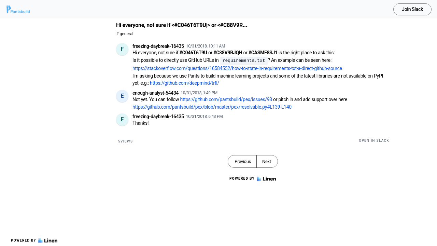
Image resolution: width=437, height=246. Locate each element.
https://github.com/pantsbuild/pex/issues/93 (226, 99)
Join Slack (412, 9)
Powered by (34, 240)
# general (124, 33)
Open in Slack (374, 140)
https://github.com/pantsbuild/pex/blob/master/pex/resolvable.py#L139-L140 (212, 107)
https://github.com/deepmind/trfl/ (184, 83)
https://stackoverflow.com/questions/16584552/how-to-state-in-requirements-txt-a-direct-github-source (237, 68)
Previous (243, 161)
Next (266, 161)
